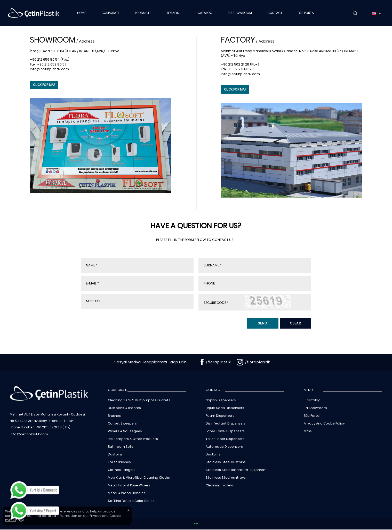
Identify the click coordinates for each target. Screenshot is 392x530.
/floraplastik (218, 362)
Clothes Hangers (121, 470)
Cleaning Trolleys (220, 485)
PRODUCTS (143, 13)
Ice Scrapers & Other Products (133, 439)
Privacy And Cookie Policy (324, 423)
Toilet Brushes (119, 462)
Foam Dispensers (220, 415)
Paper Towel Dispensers (225, 431)
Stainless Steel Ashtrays (226, 477)
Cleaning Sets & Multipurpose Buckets (139, 400)
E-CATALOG (203, 13)
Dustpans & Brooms (124, 408)
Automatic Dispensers (224, 446)
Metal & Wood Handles (126, 493)
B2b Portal (312, 415)
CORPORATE (110, 13)
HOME (81, 13)
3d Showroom (315, 408)
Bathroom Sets (120, 446)
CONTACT (274, 13)
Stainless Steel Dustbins (226, 462)
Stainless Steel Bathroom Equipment (236, 470)
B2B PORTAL (306, 13)
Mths (308, 431)
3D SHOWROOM (240, 13)
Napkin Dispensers (221, 400)
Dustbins (115, 454)
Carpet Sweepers (122, 423)
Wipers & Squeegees (125, 431)
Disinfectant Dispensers (226, 423)
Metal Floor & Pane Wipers (129, 485)
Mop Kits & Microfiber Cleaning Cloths (139, 477)
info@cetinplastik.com (49, 69)
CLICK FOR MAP (44, 85)
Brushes (114, 415)
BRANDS (173, 13)
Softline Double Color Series (131, 501)
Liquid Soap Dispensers (225, 408)
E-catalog (312, 400)
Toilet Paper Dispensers (225, 439)
